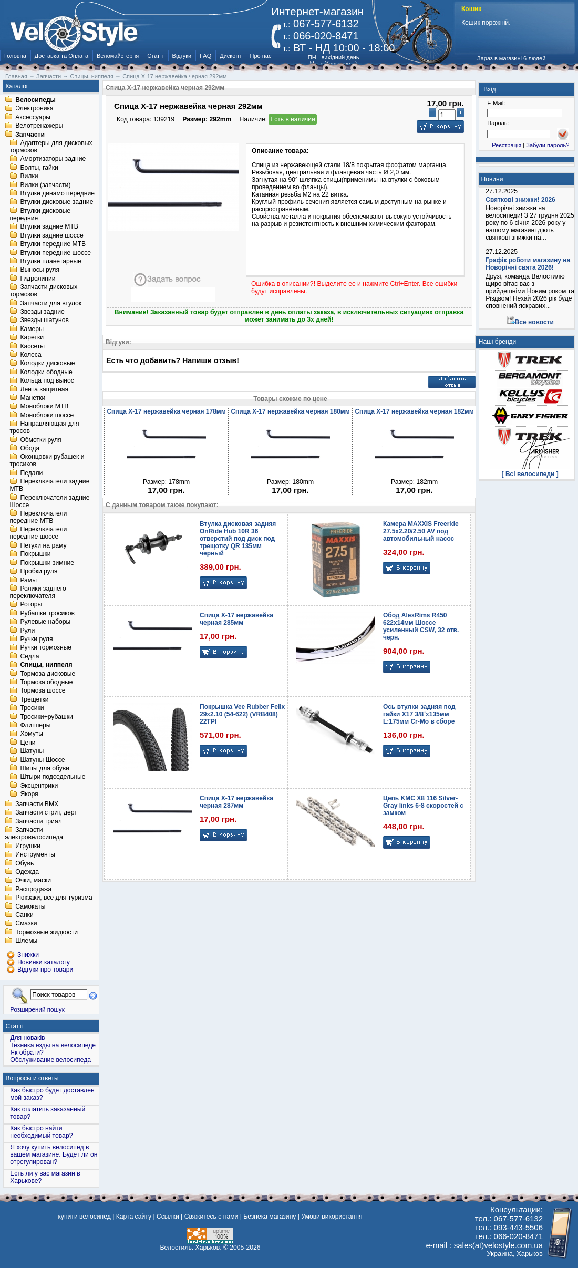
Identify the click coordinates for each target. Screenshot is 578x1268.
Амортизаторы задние (53, 159)
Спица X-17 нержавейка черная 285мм (236, 619)
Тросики (32, 708)
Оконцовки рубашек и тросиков (46, 460)
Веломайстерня (118, 56)
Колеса (30, 354)
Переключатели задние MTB (49, 485)
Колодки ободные (46, 372)
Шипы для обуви (44, 768)
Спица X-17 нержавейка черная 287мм (236, 802)
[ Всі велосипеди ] (530, 474)
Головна (15, 56)
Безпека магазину (269, 1216)
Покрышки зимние (47, 562)
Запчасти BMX (36, 804)
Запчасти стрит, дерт (46, 813)
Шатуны (32, 751)
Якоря (29, 794)
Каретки (32, 338)
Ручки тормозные (45, 648)
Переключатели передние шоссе (38, 533)
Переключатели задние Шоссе (49, 501)
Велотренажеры (39, 126)
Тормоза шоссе (42, 691)
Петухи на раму (43, 545)
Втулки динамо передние (57, 193)
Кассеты (32, 346)
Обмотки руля (40, 440)
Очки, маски (33, 880)
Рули (27, 630)
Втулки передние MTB (53, 244)
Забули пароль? (547, 145)
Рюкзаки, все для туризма (53, 898)
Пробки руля (38, 571)
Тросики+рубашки (46, 716)
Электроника (34, 108)
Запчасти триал (38, 821)
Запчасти (30, 134)
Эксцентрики (39, 785)
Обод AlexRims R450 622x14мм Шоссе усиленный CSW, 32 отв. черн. (421, 626)
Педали (31, 473)
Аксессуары (32, 117)
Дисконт (230, 56)
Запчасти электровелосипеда (34, 834)
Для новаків (27, 1038)
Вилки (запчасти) (45, 185)
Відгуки (182, 56)
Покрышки (35, 554)
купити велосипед (84, 1216)
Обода (29, 448)
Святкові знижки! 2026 (520, 199)
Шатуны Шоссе (42, 760)
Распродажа (33, 889)
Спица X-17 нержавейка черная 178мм (166, 411)
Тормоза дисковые (47, 673)
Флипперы (35, 725)
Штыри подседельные (52, 777)
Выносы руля (39, 270)
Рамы (28, 580)
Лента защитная (44, 389)
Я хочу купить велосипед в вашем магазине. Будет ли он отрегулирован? (53, 1154)
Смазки (26, 923)
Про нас (261, 56)
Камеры (31, 329)
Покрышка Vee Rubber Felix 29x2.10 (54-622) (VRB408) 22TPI (242, 714)
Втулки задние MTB (49, 227)
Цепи (27, 742)
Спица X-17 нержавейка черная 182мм (414, 411)
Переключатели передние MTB (38, 517)
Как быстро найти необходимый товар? (41, 1132)
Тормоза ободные (46, 682)
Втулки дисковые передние (39, 214)
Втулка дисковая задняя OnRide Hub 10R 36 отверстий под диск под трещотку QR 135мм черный (238, 538)
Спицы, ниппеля (46, 665)
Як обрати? (27, 1052)
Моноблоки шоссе (47, 415)
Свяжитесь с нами (211, 1216)
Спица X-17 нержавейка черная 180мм (290, 411)
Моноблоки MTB (44, 406)
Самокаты (30, 906)
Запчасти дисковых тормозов (43, 291)
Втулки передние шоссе (55, 252)
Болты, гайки (39, 167)
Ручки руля (36, 639)
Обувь (24, 863)
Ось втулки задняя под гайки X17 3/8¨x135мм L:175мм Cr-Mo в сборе (419, 714)
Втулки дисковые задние (56, 202)
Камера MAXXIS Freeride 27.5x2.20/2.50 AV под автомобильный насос (421, 531)
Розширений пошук (37, 1009)
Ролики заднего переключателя (37, 592)
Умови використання (331, 1216)
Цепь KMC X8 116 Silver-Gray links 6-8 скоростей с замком (423, 806)
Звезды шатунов (44, 320)
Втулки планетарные (50, 261)
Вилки (29, 176)
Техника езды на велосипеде (53, 1045)
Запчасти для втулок (50, 303)
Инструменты (35, 855)
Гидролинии (37, 278)
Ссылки (168, 1216)
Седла (29, 656)
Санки (24, 915)
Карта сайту (133, 1216)
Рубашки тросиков (47, 613)
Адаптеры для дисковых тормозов (50, 146)
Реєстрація (506, 145)
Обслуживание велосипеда (50, 1060)
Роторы (31, 605)
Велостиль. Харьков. (191, 1247)
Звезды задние (42, 311)
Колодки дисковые (47, 363)
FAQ (205, 56)
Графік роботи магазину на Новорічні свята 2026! (528, 263)
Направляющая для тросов (44, 427)
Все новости (534, 322)
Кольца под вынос (47, 381)
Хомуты (31, 734)
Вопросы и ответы (32, 1078)
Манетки (32, 397)
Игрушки (27, 846)
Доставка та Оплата (61, 56)
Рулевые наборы (45, 622)
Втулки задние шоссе (51, 235)
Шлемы (26, 941)
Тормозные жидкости (46, 932)
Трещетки (34, 699)
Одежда (27, 871)
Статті (155, 56)
